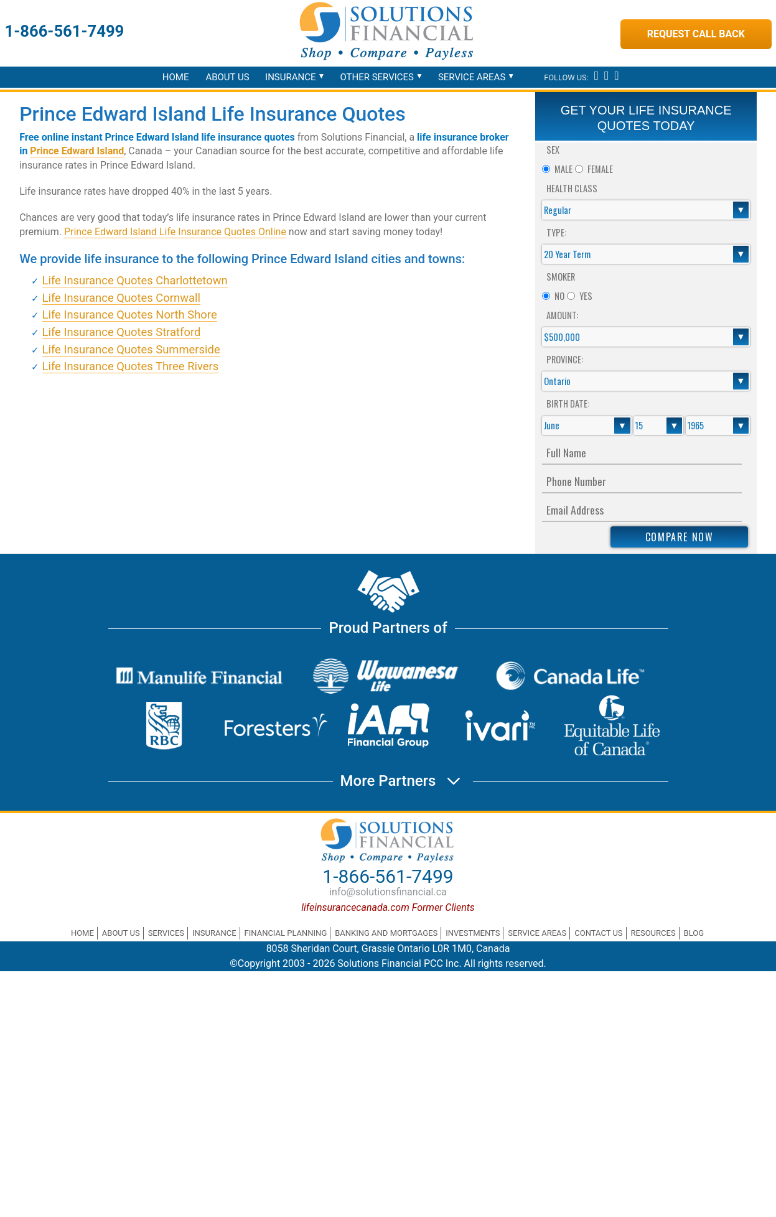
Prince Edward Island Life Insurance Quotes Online (175, 232)
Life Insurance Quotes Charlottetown (135, 280)
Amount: (562, 315)
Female (600, 168)
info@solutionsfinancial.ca (388, 892)
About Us (227, 77)
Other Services (377, 77)
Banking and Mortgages (386, 933)
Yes (585, 295)
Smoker (560, 276)
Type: (556, 232)
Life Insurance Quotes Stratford (121, 331)
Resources (653, 933)
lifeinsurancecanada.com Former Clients (388, 907)
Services (166, 933)
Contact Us (598, 933)
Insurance (290, 77)
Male (563, 168)
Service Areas (471, 77)
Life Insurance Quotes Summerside (131, 349)
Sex (552, 149)
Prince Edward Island (77, 151)
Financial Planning (286, 933)
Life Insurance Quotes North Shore (129, 314)
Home (175, 77)
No (559, 295)
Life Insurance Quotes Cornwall (121, 297)
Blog (694, 933)
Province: (564, 359)
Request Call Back (696, 34)
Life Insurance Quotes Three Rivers (130, 366)
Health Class (571, 188)
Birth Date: (567, 403)
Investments (473, 933)
